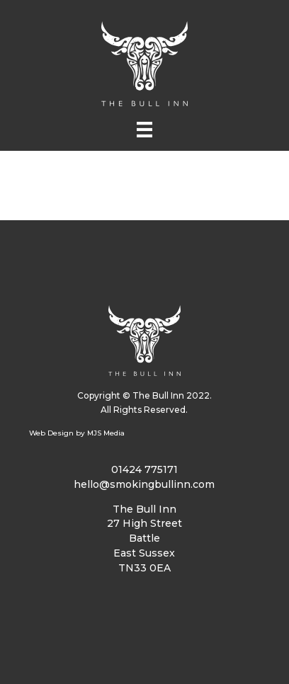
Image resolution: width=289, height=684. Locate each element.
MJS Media (106, 433)
